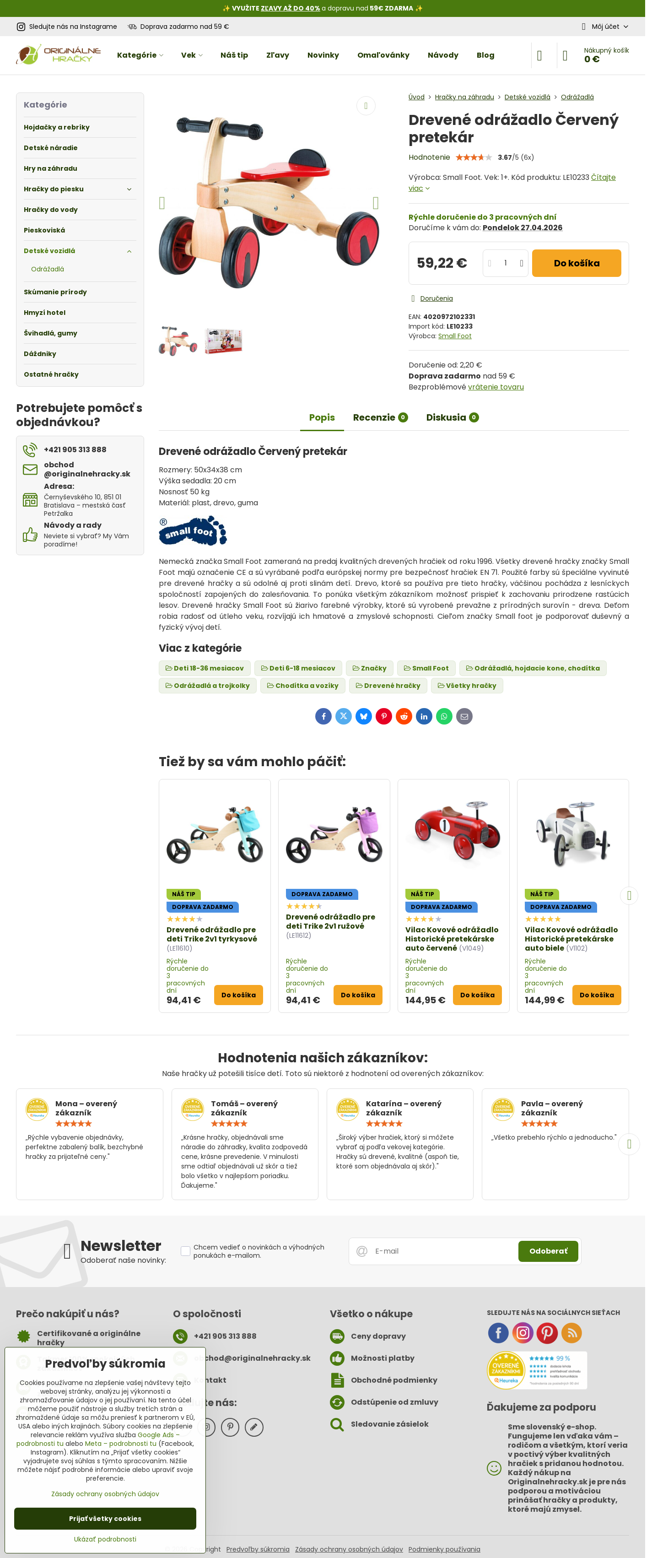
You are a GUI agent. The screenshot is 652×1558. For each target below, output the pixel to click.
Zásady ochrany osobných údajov (349, 1549)
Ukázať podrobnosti (105, 1539)
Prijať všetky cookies (105, 1518)
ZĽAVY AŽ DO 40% (290, 8)
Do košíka (577, 263)
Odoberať (548, 1251)
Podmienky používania (444, 1549)
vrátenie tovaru (496, 387)
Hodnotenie (429, 157)
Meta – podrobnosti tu (120, 1443)
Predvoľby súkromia (258, 1549)
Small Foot (455, 336)
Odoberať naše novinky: (123, 1260)
